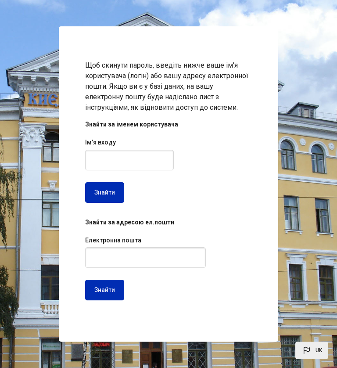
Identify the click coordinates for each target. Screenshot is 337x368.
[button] (311, 350)
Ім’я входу (100, 142)
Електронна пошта (113, 240)
